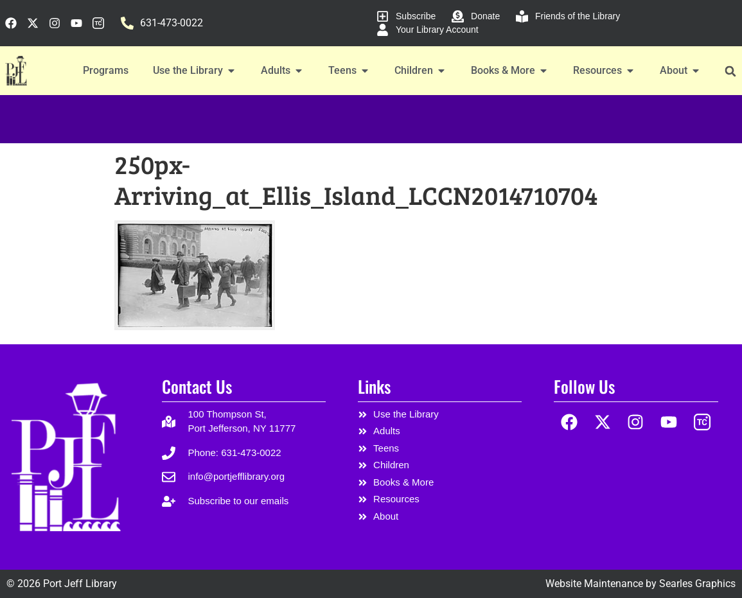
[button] (731, 71)
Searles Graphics (697, 583)
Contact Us (197, 386)
